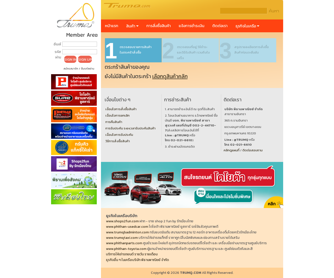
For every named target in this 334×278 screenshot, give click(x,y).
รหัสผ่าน (58, 54)
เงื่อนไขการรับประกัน (119, 134)
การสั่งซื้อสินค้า (158, 26)
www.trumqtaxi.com (122, 237)
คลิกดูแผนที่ (231, 150)
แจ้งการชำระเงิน (191, 26)
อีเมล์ (57, 44)
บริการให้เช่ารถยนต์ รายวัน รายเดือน (131, 254)
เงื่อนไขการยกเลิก (117, 115)
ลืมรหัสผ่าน (87, 68)
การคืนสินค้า (113, 122)
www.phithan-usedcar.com (127, 226)
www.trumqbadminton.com (127, 232)
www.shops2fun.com (122, 221)
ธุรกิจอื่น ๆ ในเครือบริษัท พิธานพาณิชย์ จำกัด (137, 259)
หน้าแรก (111, 26)
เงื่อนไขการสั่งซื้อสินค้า (121, 109)
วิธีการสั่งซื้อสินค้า (117, 141)
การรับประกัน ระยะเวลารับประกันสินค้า (130, 128)
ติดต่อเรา (220, 26)
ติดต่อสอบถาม (252, 150)
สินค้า (132, 26)
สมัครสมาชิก (70, 68)
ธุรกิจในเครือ (247, 26)
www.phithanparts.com (124, 243)
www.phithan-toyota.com (126, 248)
